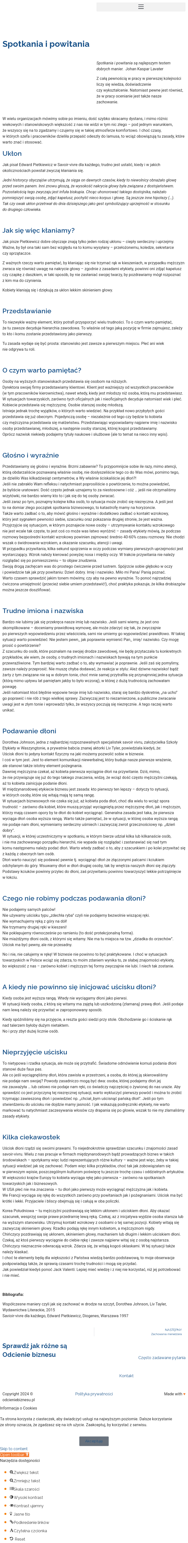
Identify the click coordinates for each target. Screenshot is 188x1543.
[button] (141, 7)
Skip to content (14, 1449)
